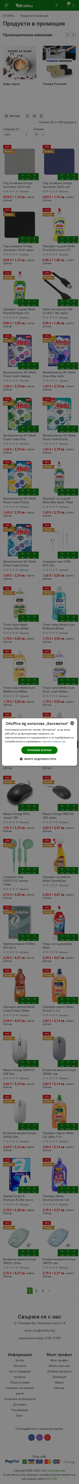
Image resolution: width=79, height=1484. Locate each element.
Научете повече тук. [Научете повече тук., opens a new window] (54, 741)
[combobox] (72, 723)
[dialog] (39, 742)
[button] (39, 759)
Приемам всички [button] (39, 750)
